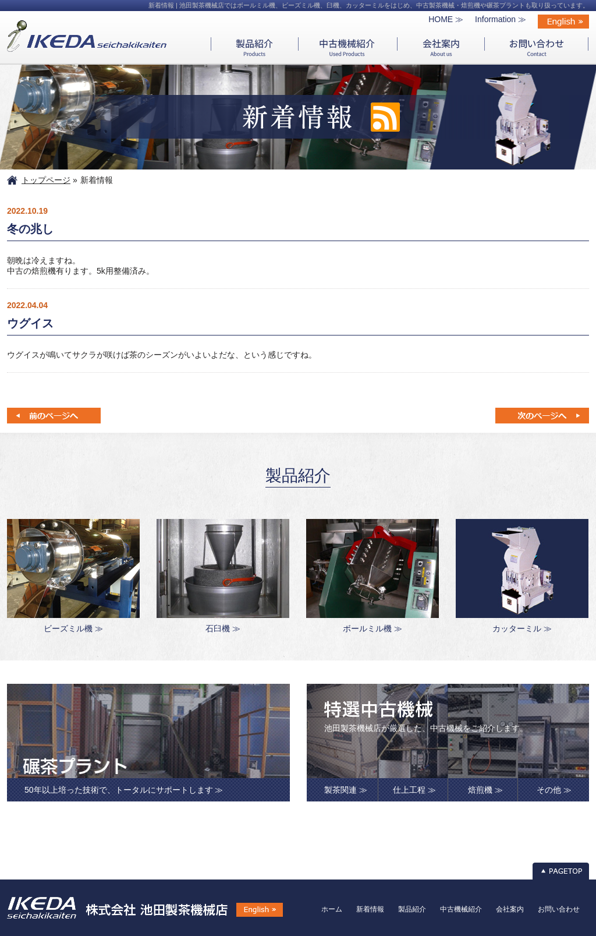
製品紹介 (412, 909)
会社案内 (510, 909)
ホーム (331, 909)
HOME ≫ (445, 19)
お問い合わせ (559, 909)
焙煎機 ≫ (485, 789)
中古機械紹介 (461, 909)
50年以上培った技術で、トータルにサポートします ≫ (123, 789)
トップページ (46, 180)
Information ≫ (500, 19)
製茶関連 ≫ (345, 789)
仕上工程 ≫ (414, 789)
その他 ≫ (554, 789)
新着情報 (370, 909)
